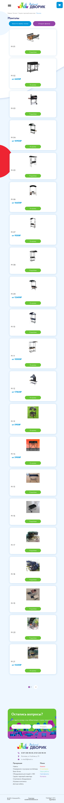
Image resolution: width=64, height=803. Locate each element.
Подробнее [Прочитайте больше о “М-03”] (33, 114)
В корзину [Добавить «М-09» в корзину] (33, 303)
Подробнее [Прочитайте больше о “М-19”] (33, 609)
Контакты (43, 776)
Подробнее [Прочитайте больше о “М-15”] (33, 492)
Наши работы (44, 771)
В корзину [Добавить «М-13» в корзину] (33, 430)
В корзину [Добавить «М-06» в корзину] (33, 209)
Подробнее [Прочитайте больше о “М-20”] (33, 638)
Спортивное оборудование (22, 779)
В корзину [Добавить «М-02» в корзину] (33, 85)
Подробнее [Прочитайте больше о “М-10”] (33, 332)
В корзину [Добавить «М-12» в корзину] (33, 398)
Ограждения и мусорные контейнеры (25, 769)
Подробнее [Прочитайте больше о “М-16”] (33, 521)
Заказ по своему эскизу (20, 24)
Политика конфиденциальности (31, 798)
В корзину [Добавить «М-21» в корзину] (33, 671)
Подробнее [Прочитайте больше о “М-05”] (33, 176)
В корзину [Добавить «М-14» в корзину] (33, 463)
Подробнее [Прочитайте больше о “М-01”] (33, 52)
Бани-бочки (17, 771)
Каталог (42, 766)
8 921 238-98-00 (40, 753)
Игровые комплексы (19, 781)
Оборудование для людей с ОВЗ (24, 774)
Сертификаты (44, 774)
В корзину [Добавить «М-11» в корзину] (33, 365)
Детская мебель (18, 784)
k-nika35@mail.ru (27, 759)
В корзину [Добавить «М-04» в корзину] (33, 147)
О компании (44, 769)
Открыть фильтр (44, 24)
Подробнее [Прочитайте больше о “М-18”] (33, 580)
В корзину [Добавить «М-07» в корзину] (33, 241)
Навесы (15, 766)
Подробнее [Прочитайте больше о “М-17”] (33, 551)
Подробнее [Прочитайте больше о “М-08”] (33, 270)
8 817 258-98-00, (27, 753)
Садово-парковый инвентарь (22, 776)
